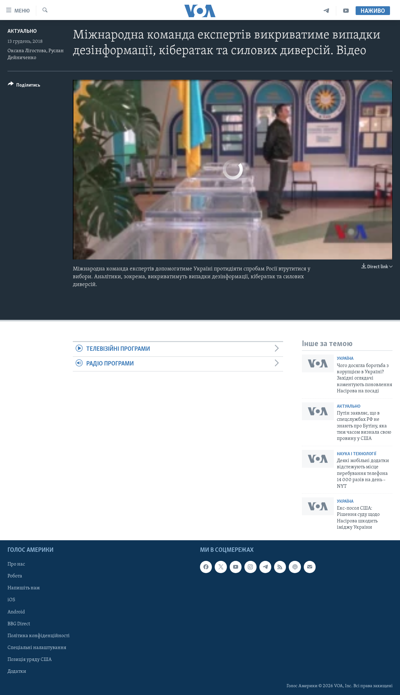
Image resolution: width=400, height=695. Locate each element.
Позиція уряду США (30, 659)
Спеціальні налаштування (37, 647)
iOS (11, 599)
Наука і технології (356, 454)
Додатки (17, 671)
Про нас (16, 564)
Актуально (22, 31)
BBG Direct (19, 623)
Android (16, 611)
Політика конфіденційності (39, 635)
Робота (15, 576)
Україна (345, 358)
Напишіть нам (24, 588)
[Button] (24, 86)
